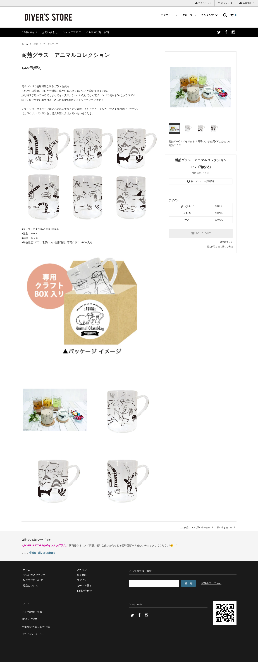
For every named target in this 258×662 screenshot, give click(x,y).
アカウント (204, 2)
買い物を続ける (226, 527)
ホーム (25, 44)
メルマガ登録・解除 (97, 32)
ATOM (32, 613)
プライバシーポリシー (34, 624)
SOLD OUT (201, 233)
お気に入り (200, 173)
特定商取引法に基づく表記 (220, 246)
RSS (24, 613)
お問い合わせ (50, 32)
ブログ (25, 603)
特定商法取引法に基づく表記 (38, 618)
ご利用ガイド (30, 32)
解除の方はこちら (211, 583)
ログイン (225, 2)
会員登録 (247, 2)
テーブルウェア (50, 44)
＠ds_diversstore (42, 553)
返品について (226, 242)
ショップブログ (71, 32)
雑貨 (36, 44)
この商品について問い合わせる (197, 527)
